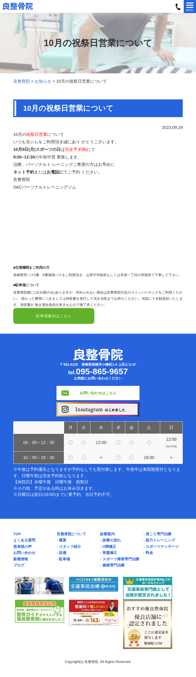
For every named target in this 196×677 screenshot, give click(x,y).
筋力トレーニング (160, 541)
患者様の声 (22, 547)
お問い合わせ (24, 553)
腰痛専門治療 (113, 566)
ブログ (18, 566)
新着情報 (20, 560)
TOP (17, 535)
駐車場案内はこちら (54, 316)
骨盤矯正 (109, 553)
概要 (62, 541)
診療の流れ (111, 541)
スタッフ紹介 (70, 547)
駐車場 (64, 560)
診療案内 (107, 535)
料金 (149, 553)
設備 (62, 553)
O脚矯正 (109, 547)
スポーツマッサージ (162, 547)
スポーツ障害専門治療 (120, 560)
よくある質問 (24, 541)
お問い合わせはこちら (98, 393)
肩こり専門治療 (158, 535)
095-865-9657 (102, 372)
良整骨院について (71, 535)
